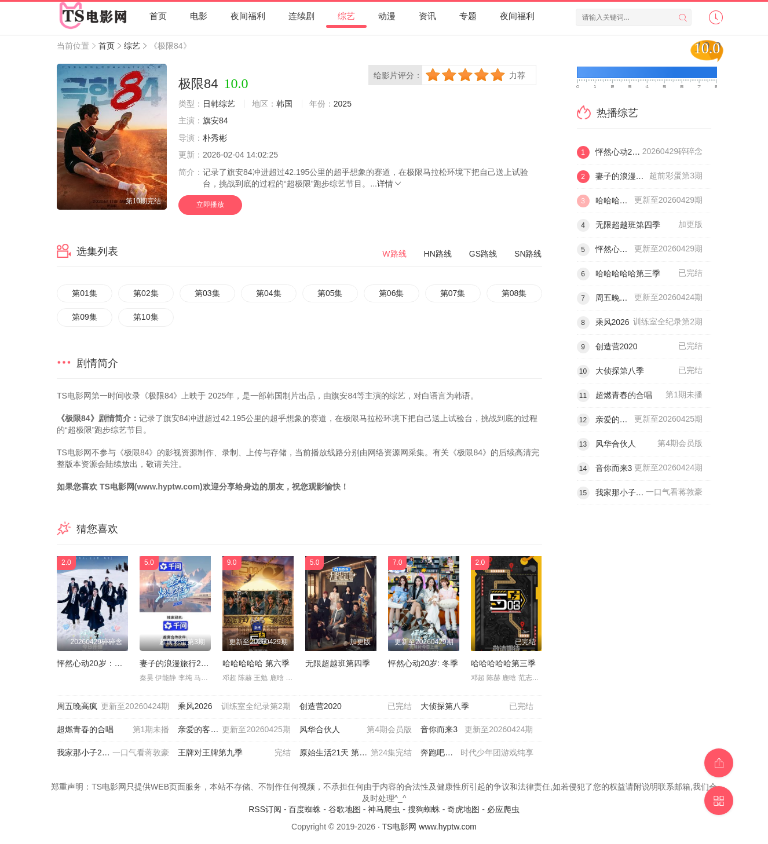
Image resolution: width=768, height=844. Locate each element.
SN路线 (528, 253)
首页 (158, 16)
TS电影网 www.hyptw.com (429, 826)
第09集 (84, 316)
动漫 (387, 16)
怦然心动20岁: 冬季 (423, 663)
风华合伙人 (355, 730)
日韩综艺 (219, 103)
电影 (198, 16)
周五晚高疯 (113, 707)
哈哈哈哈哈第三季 (503, 663)
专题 (468, 16)
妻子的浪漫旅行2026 (177, 663)
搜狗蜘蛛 (424, 809)
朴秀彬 (215, 138)
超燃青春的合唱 (113, 730)
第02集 (146, 293)
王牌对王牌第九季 (234, 753)
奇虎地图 (463, 809)
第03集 (207, 293)
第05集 (330, 293)
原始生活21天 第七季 (355, 753)
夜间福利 (248, 16)
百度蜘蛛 (304, 809)
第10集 (146, 316)
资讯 (427, 16)
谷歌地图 (344, 809)
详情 (390, 183)
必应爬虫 (503, 809)
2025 (343, 103)
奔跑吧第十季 (476, 753)
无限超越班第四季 (337, 663)
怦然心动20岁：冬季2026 (103, 663)
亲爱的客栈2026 (234, 730)
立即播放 (210, 204)
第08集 (514, 293)
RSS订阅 (264, 809)
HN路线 (438, 253)
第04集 (268, 293)
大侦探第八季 (476, 707)
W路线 (394, 253)
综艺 (346, 16)
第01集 (84, 293)
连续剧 (301, 16)
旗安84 (215, 120)
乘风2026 (234, 707)
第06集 (391, 293)
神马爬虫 (384, 809)
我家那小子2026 (113, 753)
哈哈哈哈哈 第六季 (256, 663)
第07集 (453, 293)
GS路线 (483, 253)
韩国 (284, 103)
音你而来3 (476, 730)
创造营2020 (355, 707)
